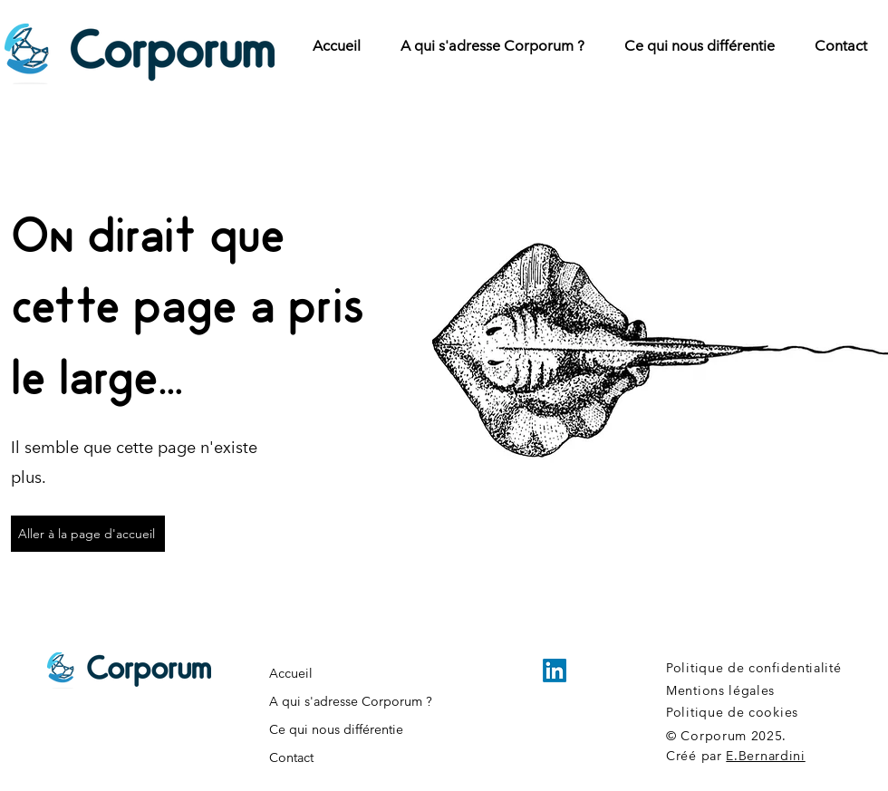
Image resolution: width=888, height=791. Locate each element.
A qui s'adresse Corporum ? (350, 701)
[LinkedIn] (554, 670)
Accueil (291, 673)
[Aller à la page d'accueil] (88, 534)
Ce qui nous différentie (336, 729)
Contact (291, 757)
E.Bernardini (765, 756)
